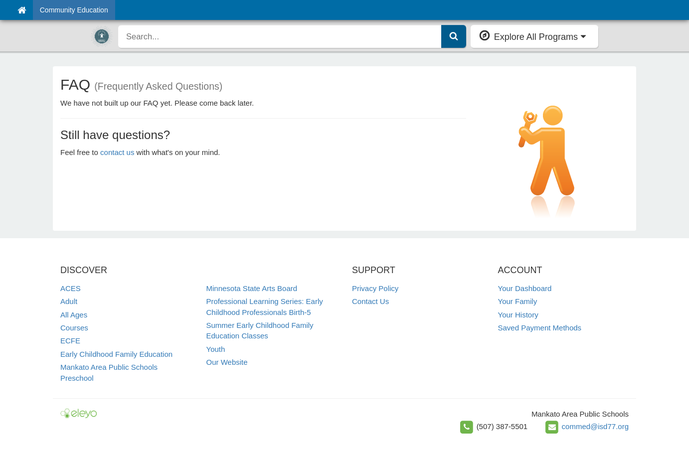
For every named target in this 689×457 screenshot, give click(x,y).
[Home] (21, 10)
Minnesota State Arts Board (252, 288)
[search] (280, 36)
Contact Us (370, 301)
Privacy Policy (375, 288)
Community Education (74, 10)
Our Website (227, 362)
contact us (117, 152)
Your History (518, 314)
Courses (74, 327)
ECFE (70, 340)
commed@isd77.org (595, 426)
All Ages (73, 314)
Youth (215, 349)
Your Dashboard (525, 288)
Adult (68, 301)
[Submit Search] (453, 36)
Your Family (517, 301)
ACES (70, 288)
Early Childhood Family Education (116, 354)
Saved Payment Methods (540, 327)
